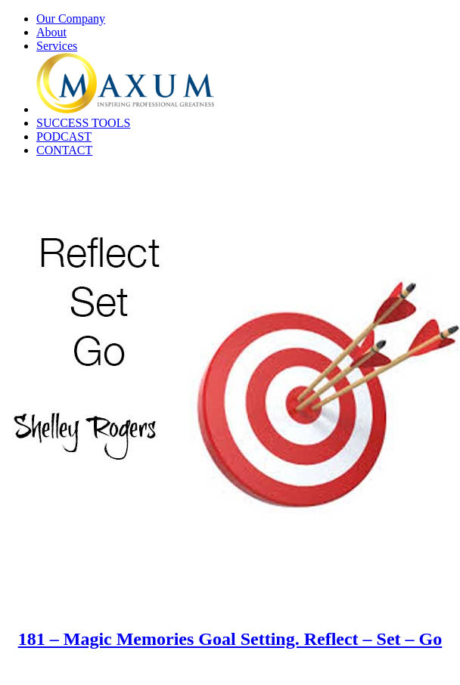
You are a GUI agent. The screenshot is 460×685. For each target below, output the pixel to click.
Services (56, 45)
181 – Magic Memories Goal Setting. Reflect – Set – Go (230, 639)
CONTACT (64, 150)
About (51, 32)
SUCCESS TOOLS (83, 122)
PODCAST (64, 136)
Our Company (70, 18)
